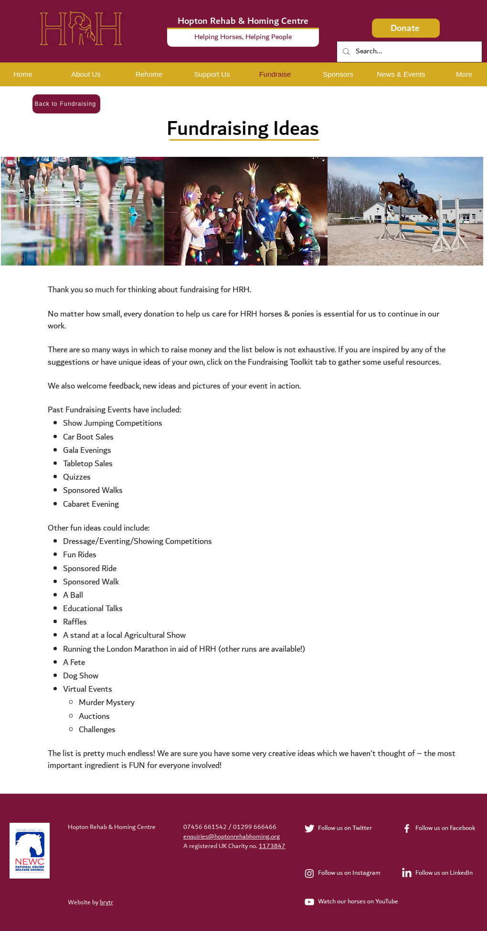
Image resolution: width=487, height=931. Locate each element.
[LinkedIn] (407, 873)
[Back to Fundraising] (66, 103)
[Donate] (406, 28)
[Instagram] (309, 873)
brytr (106, 902)
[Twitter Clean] (309, 828)
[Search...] (409, 51)
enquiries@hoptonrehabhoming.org (231, 836)
